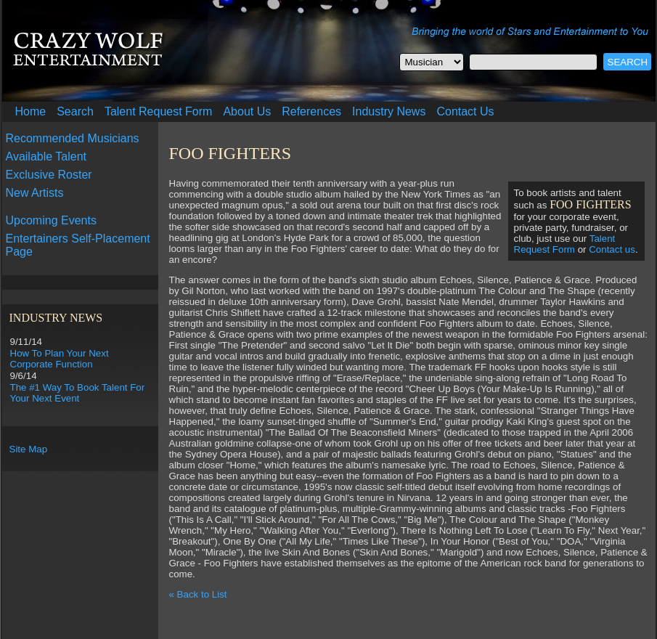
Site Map (28, 449)
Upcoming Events (51, 220)
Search (75, 111)
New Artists (35, 193)
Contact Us (465, 111)
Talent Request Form (159, 111)
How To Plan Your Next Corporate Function (59, 359)
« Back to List (198, 594)
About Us (247, 111)
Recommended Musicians (72, 138)
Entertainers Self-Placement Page (78, 245)
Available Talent (46, 156)
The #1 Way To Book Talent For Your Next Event (77, 393)
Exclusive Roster (49, 174)
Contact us (612, 249)
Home (30, 111)
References (311, 111)
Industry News (388, 111)
